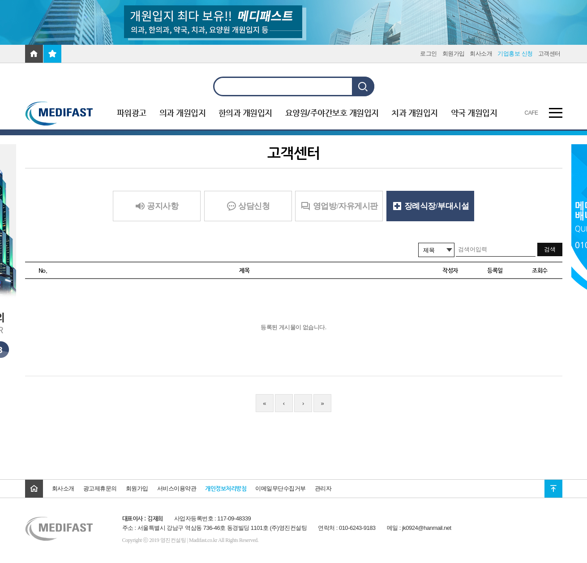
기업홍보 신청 (514, 53)
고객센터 (549, 53)
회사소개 (481, 53)
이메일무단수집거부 (280, 488)
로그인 (428, 53)
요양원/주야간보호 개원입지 (332, 112)
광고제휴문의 (100, 488)
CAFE (531, 113)
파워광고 (131, 112)
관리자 (323, 488)
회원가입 (453, 53)
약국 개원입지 (474, 112)
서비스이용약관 (177, 488)
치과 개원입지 (414, 112)
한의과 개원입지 (245, 112)
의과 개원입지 (182, 112)
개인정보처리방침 (225, 488)
